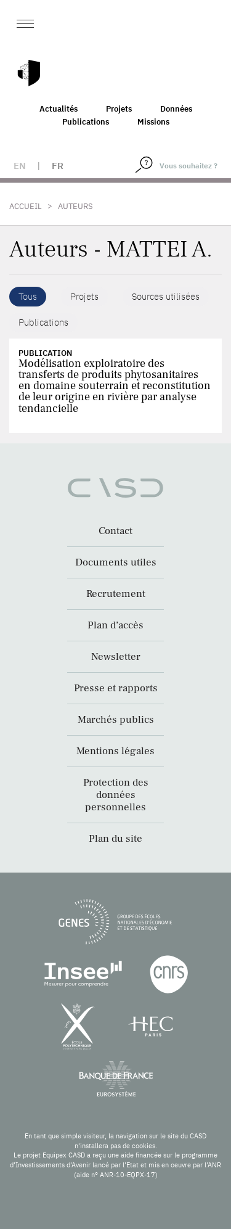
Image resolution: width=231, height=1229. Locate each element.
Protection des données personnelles (115, 795)
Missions (153, 121)
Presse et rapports (116, 688)
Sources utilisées (166, 296)
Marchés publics (116, 719)
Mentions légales (115, 751)
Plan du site (115, 838)
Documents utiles (115, 562)
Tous (27, 296)
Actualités (58, 108)
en (20, 165)
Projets (119, 108)
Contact (115, 531)
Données (176, 108)
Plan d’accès (115, 625)
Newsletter (115, 657)
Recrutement (115, 594)
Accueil (25, 206)
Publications (85, 121)
